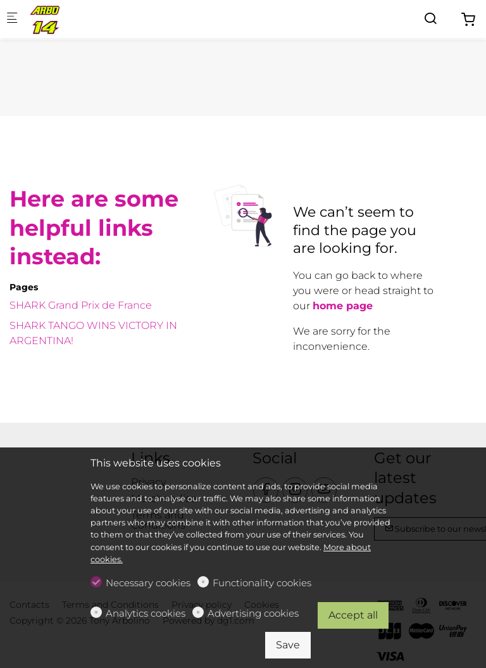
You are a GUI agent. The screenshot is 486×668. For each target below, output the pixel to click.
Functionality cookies (262, 583)
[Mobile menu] (12, 19)
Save (288, 645)
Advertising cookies (253, 613)
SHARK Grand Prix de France (80, 305)
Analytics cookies (145, 613)
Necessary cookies (148, 583)
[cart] (468, 20)
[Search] (430, 19)
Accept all (353, 615)
